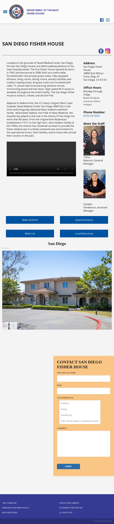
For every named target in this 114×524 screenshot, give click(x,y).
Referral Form (30, 220)
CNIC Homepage (9, 503)
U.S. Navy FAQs (65, 512)
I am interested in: (65, 398)
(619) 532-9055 (91, 115)
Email (59, 385)
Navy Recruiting (9, 512)
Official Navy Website (69, 503)
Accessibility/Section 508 (70, 508)
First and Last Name (66, 373)
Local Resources (84, 233)
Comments (62, 428)
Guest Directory (84, 220)
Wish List (30, 233)
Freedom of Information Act (16, 508)
